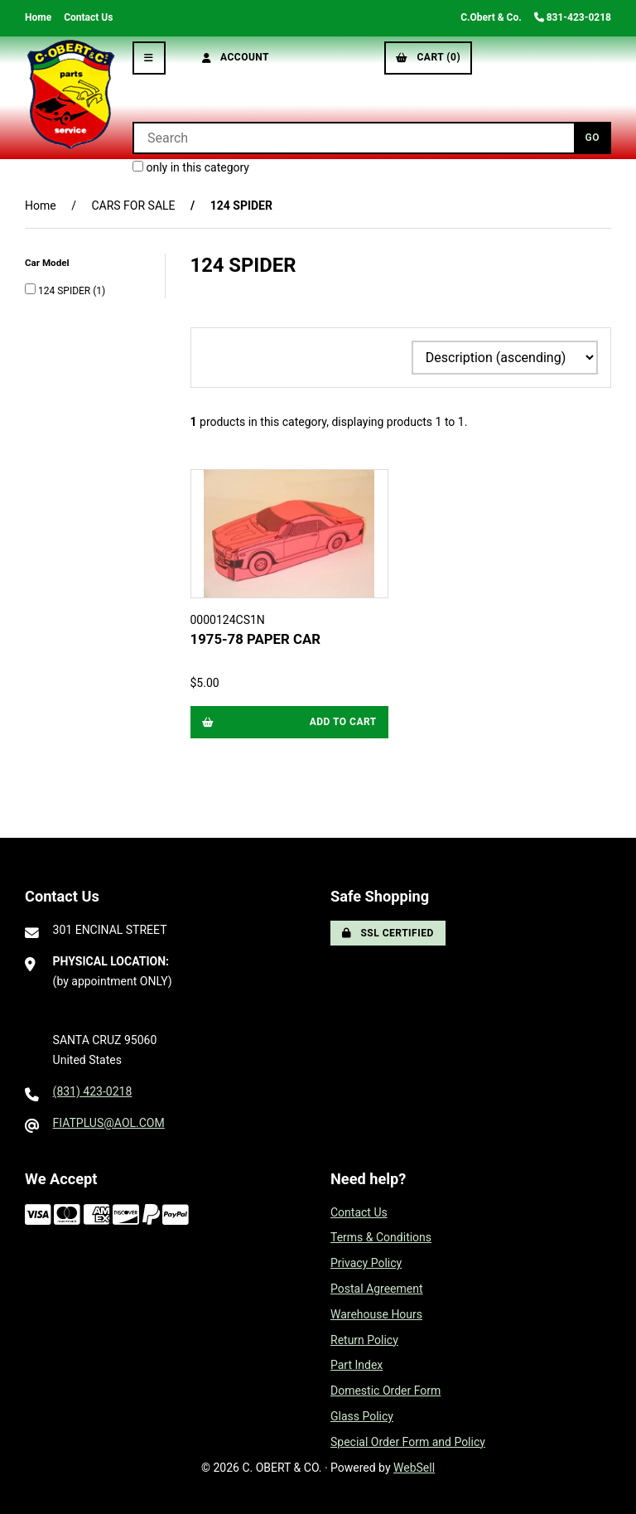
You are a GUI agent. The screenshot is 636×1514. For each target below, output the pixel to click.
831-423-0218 (572, 17)
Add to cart (289, 722)
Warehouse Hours (376, 1314)
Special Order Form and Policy (407, 1442)
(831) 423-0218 (92, 1091)
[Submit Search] (592, 138)
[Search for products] (353, 138)
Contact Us (88, 17)
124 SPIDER (65, 291)
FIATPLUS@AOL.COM (109, 1122)
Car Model (48, 262)
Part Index (356, 1364)
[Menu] (149, 58)
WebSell (414, 1467)
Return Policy (364, 1340)
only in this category (190, 167)
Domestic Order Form (385, 1390)
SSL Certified (388, 933)
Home (38, 17)
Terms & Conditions (380, 1237)
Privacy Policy (366, 1263)
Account (236, 57)
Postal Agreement (376, 1288)
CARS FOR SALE (133, 205)
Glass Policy (361, 1416)
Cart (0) (428, 57)
